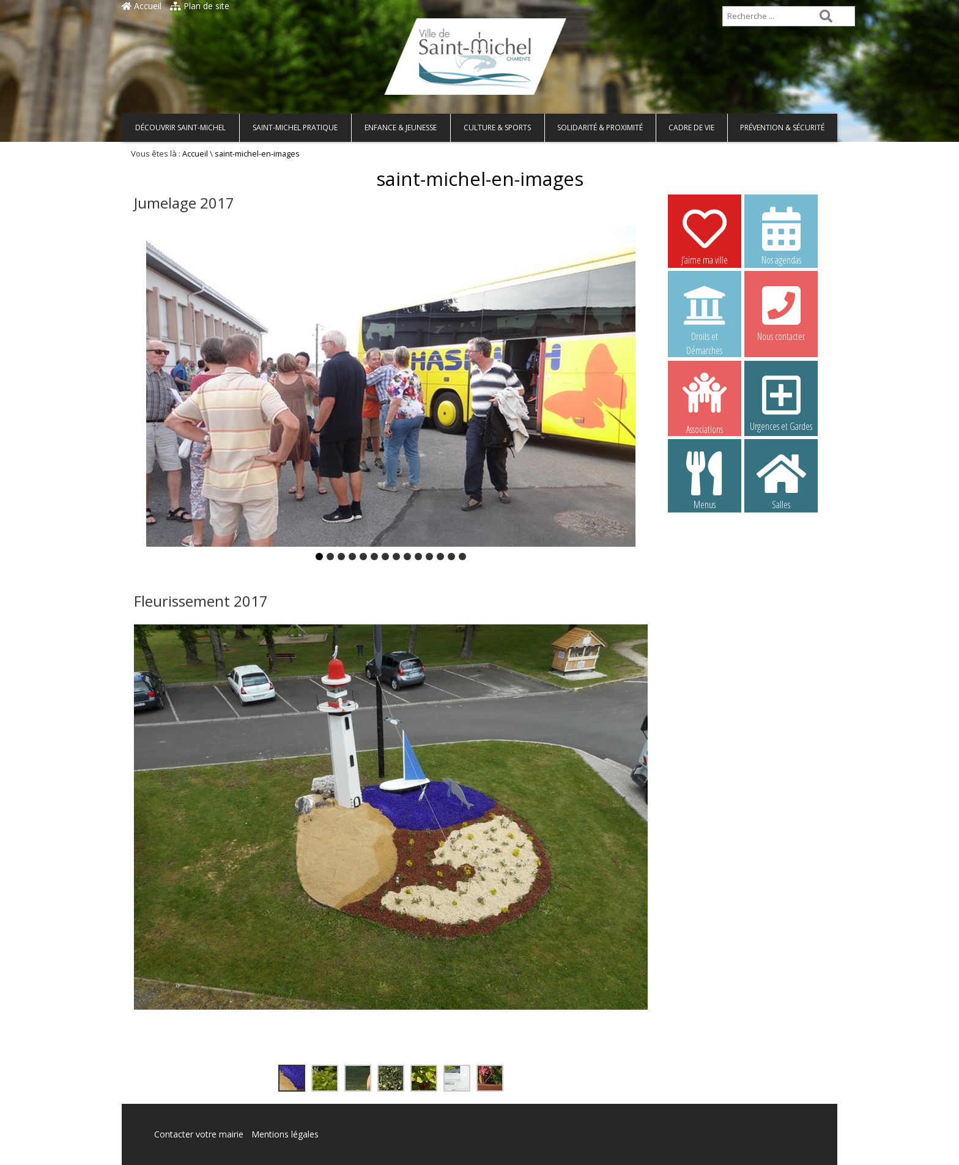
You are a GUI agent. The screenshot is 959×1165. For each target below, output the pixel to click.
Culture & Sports (497, 127)
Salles (781, 480)
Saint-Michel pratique (295, 127)
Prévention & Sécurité (782, 127)
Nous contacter (781, 312)
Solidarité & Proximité (600, 127)
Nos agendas (781, 235)
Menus (704, 480)
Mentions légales (285, 1134)
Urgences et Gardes (781, 402)
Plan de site (199, 6)
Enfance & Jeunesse (401, 127)
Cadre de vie (691, 127)
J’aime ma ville (704, 235)
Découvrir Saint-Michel (180, 127)
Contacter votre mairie (198, 1134)
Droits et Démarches (704, 312)
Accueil (141, 6)
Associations (704, 402)
